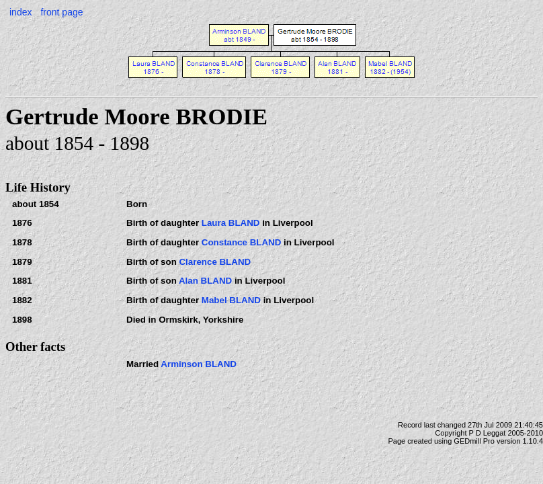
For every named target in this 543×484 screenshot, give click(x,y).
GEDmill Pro (474, 441)
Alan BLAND (205, 281)
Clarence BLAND (215, 262)
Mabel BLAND (231, 300)
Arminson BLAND (199, 364)
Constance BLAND (241, 242)
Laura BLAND (231, 223)
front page (61, 12)
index (20, 12)
